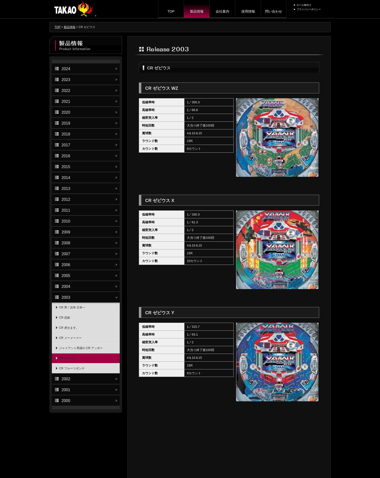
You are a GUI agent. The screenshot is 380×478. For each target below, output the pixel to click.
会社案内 (222, 11)
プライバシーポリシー (309, 9)
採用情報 (248, 11)
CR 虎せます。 (69, 327)
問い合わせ (273, 11)
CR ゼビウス (67, 358)
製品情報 (197, 11)
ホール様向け (304, 5)
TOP (170, 11)
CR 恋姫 (64, 317)
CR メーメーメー (70, 338)
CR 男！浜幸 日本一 (72, 307)
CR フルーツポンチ (72, 368)
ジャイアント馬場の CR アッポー (81, 348)
